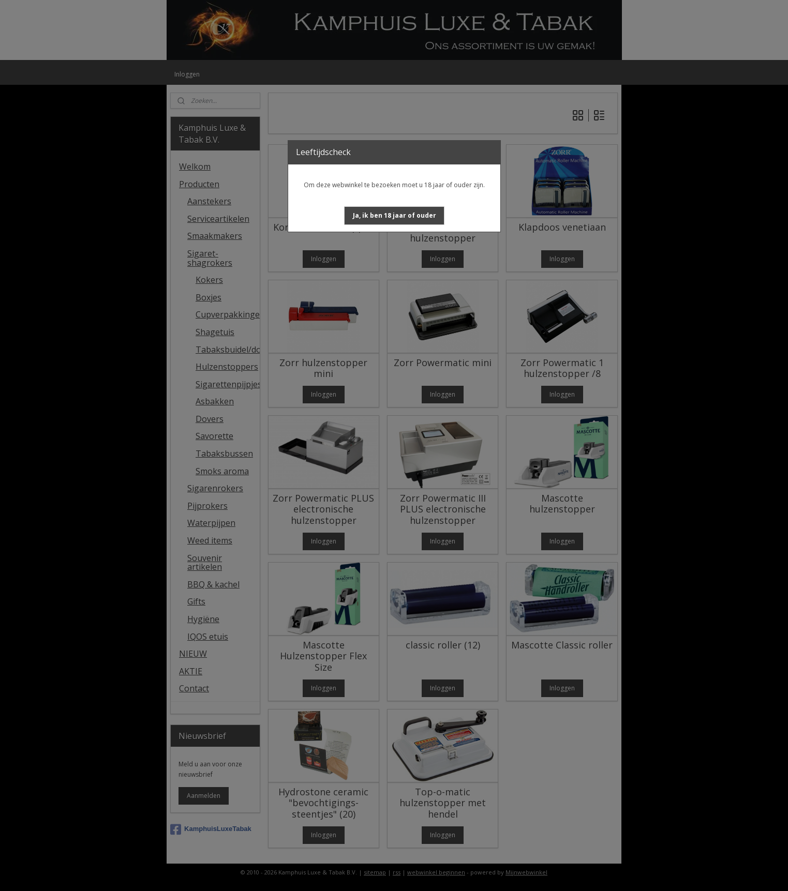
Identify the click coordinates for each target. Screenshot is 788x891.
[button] (394, 215)
